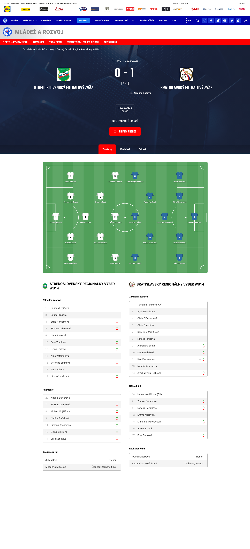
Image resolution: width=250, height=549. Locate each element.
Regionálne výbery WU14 (86, 49)
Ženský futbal (64, 49)
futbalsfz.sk (29, 49)
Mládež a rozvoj (45, 49)
